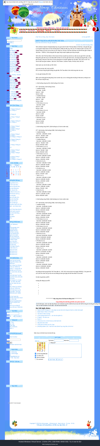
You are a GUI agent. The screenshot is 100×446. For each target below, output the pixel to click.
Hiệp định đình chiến (42, 322)
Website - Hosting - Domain (14, 74)
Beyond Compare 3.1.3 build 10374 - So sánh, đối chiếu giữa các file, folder (14, 281)
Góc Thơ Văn (10, 56)
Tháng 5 (13, 127)
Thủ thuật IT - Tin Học (12, 71)
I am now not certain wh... (13, 236)
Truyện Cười (10, 57)
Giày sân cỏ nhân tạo (12, 202)
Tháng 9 (9, 130)
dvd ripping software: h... (13, 243)
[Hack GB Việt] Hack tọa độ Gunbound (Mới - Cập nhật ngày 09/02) (14, 291)
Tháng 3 (18, 126)
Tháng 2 (13, 121)
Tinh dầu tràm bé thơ (12, 201)
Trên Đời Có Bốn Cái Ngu (43, 313)
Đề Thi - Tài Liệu (11, 93)
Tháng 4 (9, 114)
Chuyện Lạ (9, 52)
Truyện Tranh (10, 59)
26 (13, 174)
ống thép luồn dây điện (12, 199)
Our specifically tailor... (12, 229)
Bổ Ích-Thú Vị (10, 85)
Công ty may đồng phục (13, 188)
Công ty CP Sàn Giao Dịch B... (14, 209)
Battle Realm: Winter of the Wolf (45, 312)
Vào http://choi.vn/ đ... (12, 251)
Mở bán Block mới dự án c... (14, 192)
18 (11, 173)
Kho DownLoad (11, 66)
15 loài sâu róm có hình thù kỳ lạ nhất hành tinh (49, 321)
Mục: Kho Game (50, 37)
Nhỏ (92, 45)
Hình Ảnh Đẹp (10, 63)
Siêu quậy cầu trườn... (12, 249)
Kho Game (9, 87)
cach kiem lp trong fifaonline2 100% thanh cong (14, 301)
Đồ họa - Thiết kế (11, 77)
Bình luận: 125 (10, 324)
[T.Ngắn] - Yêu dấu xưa (43, 317)
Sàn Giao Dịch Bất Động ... (13, 213)
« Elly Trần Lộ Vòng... (40, 37)
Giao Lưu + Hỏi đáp (12, 96)
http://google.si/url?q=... (13, 230)
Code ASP (9, 79)
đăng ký (41, 2)
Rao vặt (9, 98)
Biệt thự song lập (11, 195)
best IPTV (9, 218)
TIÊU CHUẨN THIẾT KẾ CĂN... (15, 204)
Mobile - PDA (10, 91)
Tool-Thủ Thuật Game (12, 89)
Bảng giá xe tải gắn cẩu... (13, 197)
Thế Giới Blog (10, 70)
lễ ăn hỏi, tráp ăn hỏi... (12, 190)
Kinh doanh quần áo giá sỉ (13, 211)
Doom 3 (39, 319)
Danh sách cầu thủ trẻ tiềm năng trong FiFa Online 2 (13, 261)
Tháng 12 (14, 110)
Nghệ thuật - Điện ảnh (12, 54)
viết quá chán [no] (11, 244)
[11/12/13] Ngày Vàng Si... (13, 246)
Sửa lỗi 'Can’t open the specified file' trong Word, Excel (15, 297)
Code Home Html (11, 84)
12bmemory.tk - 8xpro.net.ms (57, 423)
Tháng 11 (9, 110)
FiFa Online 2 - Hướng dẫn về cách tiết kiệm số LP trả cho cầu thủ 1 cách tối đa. (14, 270)
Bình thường (86, 45)
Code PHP (9, 81)
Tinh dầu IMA (10, 214)
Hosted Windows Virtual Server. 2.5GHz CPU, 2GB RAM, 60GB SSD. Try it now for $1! (50, 442)
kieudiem (54, 42)
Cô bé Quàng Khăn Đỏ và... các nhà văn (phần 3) (49, 315)
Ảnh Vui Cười (10, 61)
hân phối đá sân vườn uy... (13, 193)
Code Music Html (11, 82)
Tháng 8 (13, 109)
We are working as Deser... (13, 238)
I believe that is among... (13, 232)
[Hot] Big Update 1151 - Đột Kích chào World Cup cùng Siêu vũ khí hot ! (55, 326)
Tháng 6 (9, 129)
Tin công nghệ (10, 50)
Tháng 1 (9, 117)
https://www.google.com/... (13, 227)
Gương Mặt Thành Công (13, 100)
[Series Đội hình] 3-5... (12, 248)
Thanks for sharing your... (13, 233)
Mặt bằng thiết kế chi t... (13, 183)
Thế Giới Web (10, 68)
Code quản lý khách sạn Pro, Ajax (45, 324)
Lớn (81, 45)
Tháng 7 (9, 109)
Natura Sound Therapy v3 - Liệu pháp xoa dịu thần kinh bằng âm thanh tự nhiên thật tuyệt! (60, 310)
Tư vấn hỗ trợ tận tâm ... (13, 184)
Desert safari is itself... (12, 239)
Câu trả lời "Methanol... (12, 224)
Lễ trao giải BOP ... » (87, 37)
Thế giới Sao (10, 65)
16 (7, 173)
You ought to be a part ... (13, 235)
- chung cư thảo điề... (12, 241)
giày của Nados (11, 216)
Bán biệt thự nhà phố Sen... (14, 186)
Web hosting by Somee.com (50, 444)
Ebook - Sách (10, 95)
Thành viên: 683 (11, 325)
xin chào (9, 226)
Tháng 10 (18, 109)
